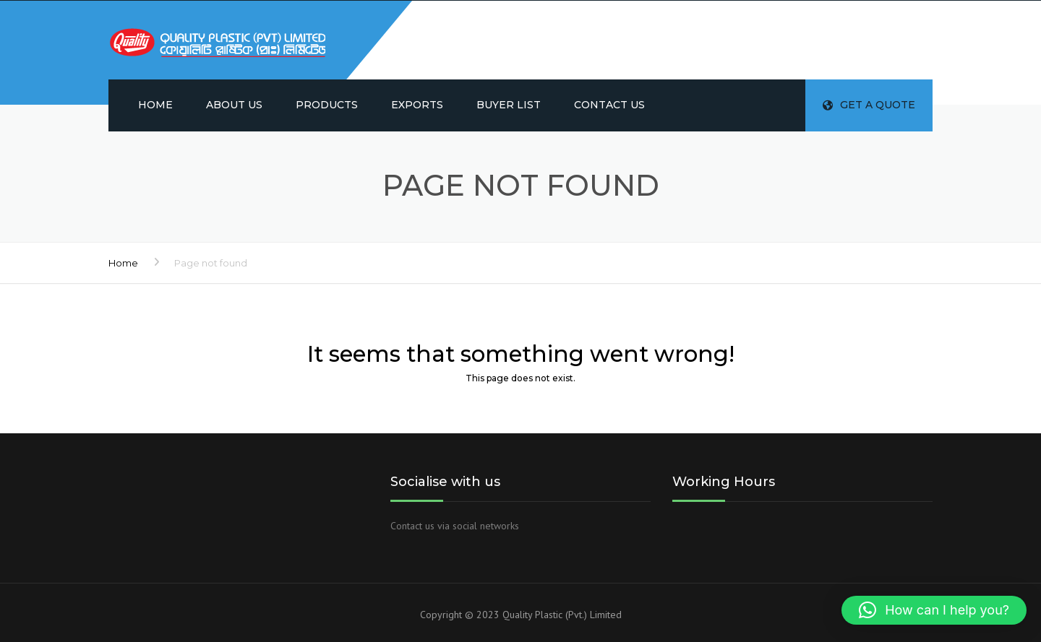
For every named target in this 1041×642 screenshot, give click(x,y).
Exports (417, 104)
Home (155, 104)
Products (327, 104)
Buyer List (508, 104)
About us (234, 104)
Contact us (609, 104)
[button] (934, 610)
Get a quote (869, 104)
